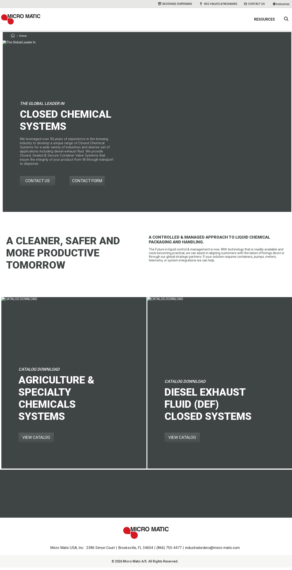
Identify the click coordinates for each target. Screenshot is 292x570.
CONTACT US (37, 183)
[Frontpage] (13, 39)
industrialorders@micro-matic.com (212, 550)
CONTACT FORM (87, 183)
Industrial (281, 4)
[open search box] (286, 21)
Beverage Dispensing (175, 4)
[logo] (22, 20)
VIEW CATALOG (36, 439)
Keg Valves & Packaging (218, 4)
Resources (264, 21)
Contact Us (254, 3)
